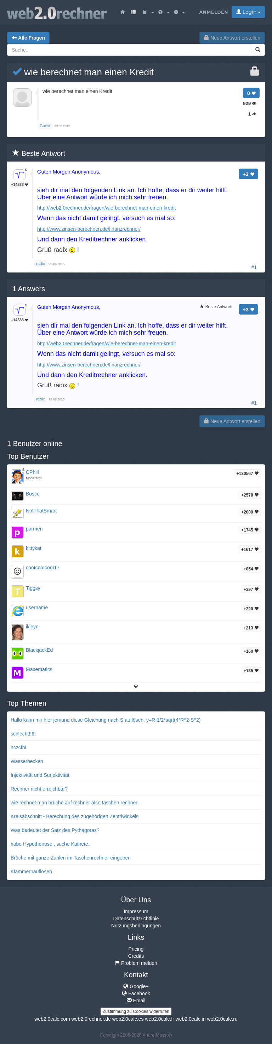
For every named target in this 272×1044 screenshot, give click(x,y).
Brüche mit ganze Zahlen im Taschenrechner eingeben (71, 858)
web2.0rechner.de (90, 1019)
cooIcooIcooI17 (43, 567)
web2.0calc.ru (222, 1019)
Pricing (136, 949)
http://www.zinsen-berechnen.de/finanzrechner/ (89, 229)
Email (136, 1000)
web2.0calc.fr (159, 1019)
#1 (254, 267)
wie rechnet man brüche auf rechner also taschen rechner (74, 802)
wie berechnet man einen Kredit (83, 72)
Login (248, 12)
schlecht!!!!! (23, 734)
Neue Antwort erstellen (232, 38)
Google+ (135, 986)
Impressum (136, 911)
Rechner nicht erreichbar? (39, 789)
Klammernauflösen (31, 871)
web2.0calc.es (128, 1019)
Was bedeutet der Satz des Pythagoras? (55, 830)
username (37, 607)
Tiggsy (33, 588)
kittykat (33, 548)
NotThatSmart (41, 511)
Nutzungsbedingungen (136, 925)
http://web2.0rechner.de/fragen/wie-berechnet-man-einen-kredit (106, 208)
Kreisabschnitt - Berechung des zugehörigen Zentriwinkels (74, 816)
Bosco (33, 494)
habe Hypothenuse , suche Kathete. (50, 844)
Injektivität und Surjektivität (40, 775)
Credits (136, 956)
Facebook (136, 993)
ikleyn (32, 626)
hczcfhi (18, 747)
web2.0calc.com (52, 1019)
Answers (28, 289)
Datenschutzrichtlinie (136, 918)
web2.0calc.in (191, 1019)
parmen (34, 529)
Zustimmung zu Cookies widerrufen (136, 1011)
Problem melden (136, 963)
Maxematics (39, 669)
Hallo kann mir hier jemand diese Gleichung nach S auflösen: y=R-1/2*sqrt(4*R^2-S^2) (105, 720)
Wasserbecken (27, 761)
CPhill (32, 472)
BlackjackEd (39, 650)
